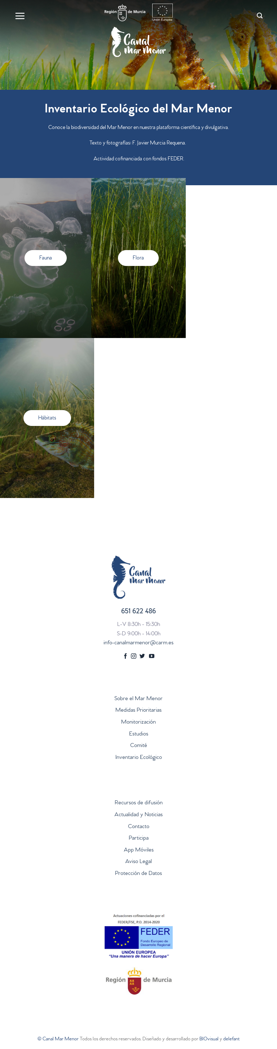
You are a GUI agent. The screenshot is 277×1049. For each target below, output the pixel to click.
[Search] (260, 16)
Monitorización (138, 722)
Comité (138, 746)
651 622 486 (138, 612)
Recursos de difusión (139, 803)
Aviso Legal (138, 862)
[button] (46, 258)
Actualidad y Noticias (138, 815)
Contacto (138, 827)
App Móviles (139, 850)
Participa (139, 838)
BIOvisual (209, 1039)
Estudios (138, 734)
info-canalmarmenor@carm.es (138, 643)
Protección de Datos (138, 874)
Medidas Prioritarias (138, 711)
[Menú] (19, 16)
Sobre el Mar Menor (138, 699)
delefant (231, 1039)
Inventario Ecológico (138, 758)
